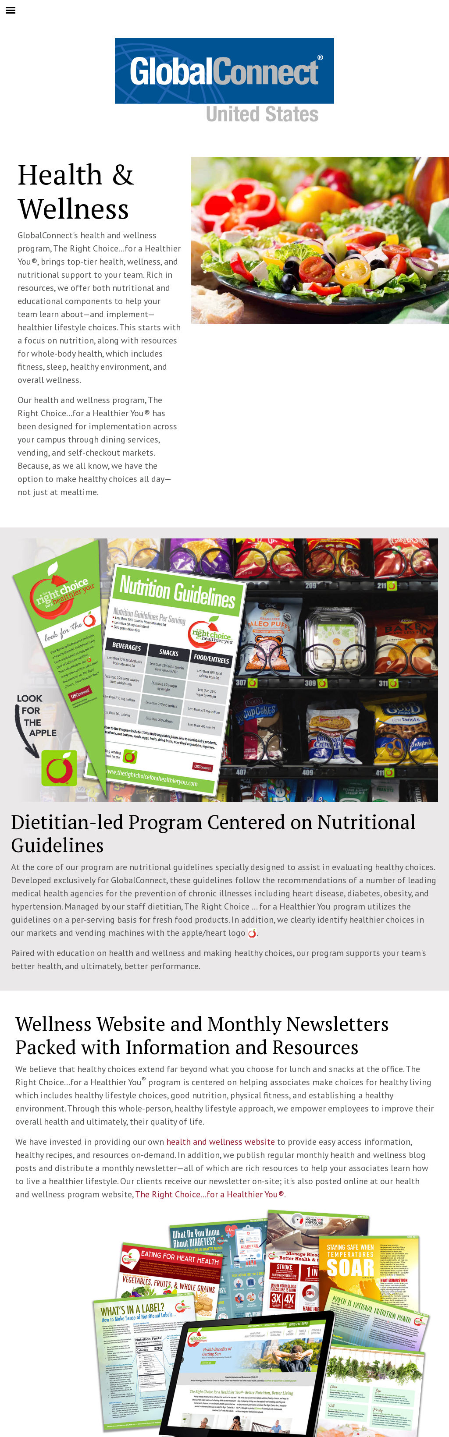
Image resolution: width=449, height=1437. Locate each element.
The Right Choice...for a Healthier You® (209, 1194)
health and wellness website (220, 1141)
